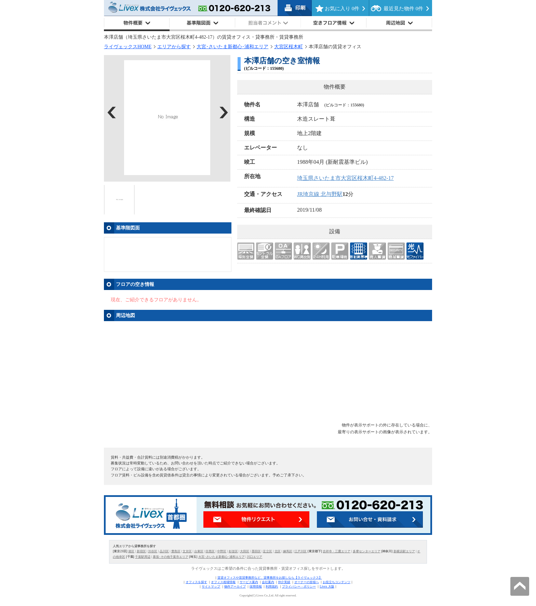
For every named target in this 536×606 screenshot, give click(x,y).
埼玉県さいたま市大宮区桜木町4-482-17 (345, 178)
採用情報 (256, 586)
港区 (131, 551)
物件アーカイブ (235, 586)
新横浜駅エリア (404, 551)
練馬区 (287, 551)
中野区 (221, 551)
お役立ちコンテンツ (336, 582)
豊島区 (175, 551)
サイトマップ (211, 586)
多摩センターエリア (366, 551)
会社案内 (268, 582)
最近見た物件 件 (403, 8)
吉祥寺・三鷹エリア (336, 551)
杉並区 (233, 551)
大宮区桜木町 (288, 46)
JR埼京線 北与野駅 (320, 194)
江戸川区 (300, 551)
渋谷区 (152, 551)
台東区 (198, 551)
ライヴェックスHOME (127, 46)
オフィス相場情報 (223, 582)
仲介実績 (284, 582)
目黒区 (210, 551)
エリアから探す (174, 46)
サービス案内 (249, 582)
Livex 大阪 (327, 586)
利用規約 (272, 586)
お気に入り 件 (342, 8)
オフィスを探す (196, 582)
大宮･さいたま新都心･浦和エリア (232, 46)
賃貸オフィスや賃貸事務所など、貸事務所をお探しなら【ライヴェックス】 (269, 577)
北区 (277, 551)
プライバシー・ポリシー (299, 586)
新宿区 (141, 551)
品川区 (164, 551)
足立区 (267, 551)
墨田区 (256, 551)
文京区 (187, 551)
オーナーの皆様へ (306, 582)
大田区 (244, 551)
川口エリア (254, 556)
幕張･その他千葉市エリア (170, 556)
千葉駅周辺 (142, 556)
